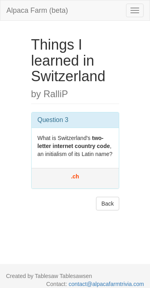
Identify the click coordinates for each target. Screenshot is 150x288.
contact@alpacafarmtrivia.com (106, 284)
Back (107, 203)
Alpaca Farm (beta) (37, 10)
